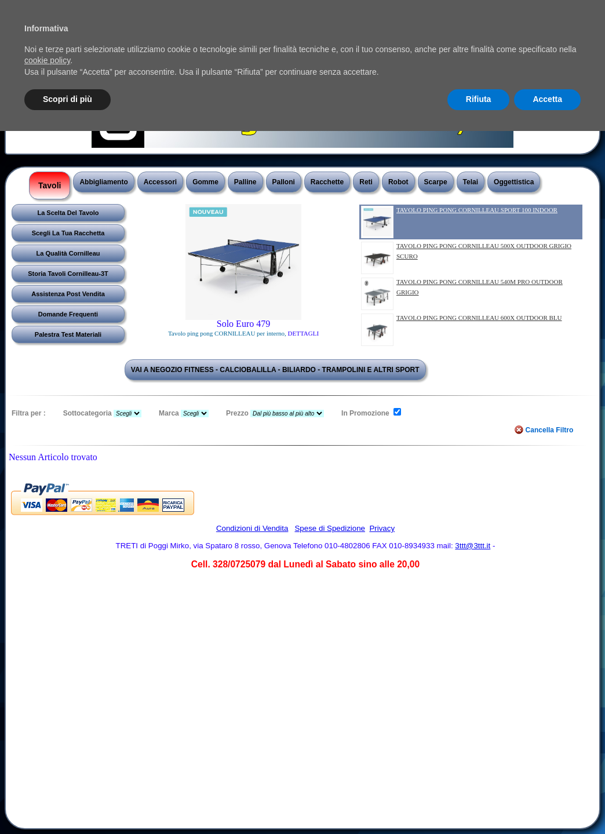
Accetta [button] (547, 99)
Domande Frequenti (68, 314)
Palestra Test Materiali (68, 334)
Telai (470, 182)
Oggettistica (514, 182)
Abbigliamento (103, 182)
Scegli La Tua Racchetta (68, 233)
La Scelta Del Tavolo (68, 212)
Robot (398, 182)
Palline (245, 182)
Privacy (382, 528)
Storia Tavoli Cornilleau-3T (68, 273)
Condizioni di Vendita (252, 528)
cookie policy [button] (47, 60)
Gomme (205, 182)
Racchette (327, 182)
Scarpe (435, 182)
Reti (366, 182)
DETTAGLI (303, 333)
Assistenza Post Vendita (68, 293)
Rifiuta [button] (478, 99)
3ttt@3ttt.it (472, 545)
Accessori (160, 182)
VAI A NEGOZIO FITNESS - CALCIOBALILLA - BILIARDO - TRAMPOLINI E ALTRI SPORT (275, 370)
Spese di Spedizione (329, 528)
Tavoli (49, 185)
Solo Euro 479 (243, 324)
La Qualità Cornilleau (68, 253)
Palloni (283, 182)
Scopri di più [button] (67, 99)
